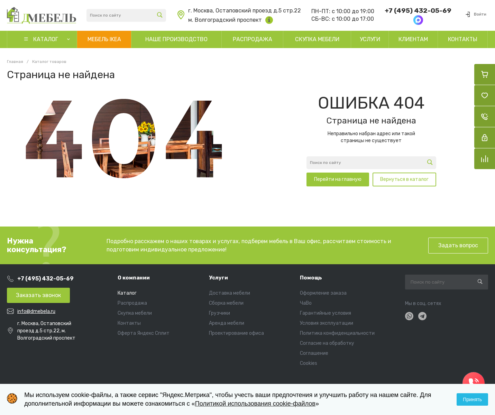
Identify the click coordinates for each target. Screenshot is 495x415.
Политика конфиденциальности (337, 333)
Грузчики (219, 313)
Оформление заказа (323, 293)
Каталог (127, 293)
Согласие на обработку (327, 343)
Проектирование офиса (236, 333)
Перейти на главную (337, 179)
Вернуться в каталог (404, 179)
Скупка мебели (135, 313)
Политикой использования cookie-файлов (255, 403)
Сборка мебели (226, 303)
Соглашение (314, 353)
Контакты (129, 323)
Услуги (218, 278)
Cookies (308, 363)
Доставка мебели (229, 293)
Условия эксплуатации (326, 323)
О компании (134, 278)
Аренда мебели (226, 323)
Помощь (311, 278)
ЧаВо (306, 303)
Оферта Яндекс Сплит (143, 333)
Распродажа (132, 303)
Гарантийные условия (325, 313)
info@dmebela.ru (36, 311)
